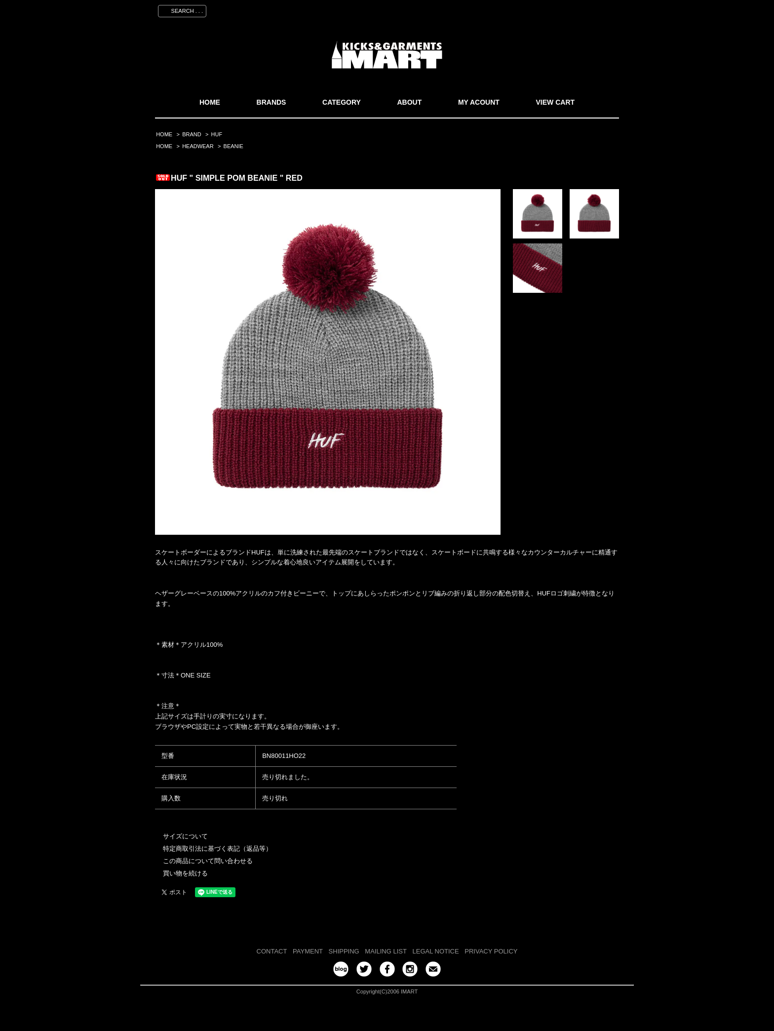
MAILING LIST (386, 951)
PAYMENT (308, 951)
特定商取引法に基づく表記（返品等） (217, 848)
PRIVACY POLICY (490, 951)
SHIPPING (344, 951)
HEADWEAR (197, 146)
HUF (217, 134)
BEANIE (233, 146)
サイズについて (185, 836)
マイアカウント (479, 9)
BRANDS (271, 102)
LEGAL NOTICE (436, 951)
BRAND (191, 134)
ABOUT (409, 102)
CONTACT (272, 951)
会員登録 (527, 9)
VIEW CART (555, 102)
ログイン (565, 9)
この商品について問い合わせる (208, 861)
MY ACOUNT (479, 102)
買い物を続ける (185, 873)
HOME (209, 102)
